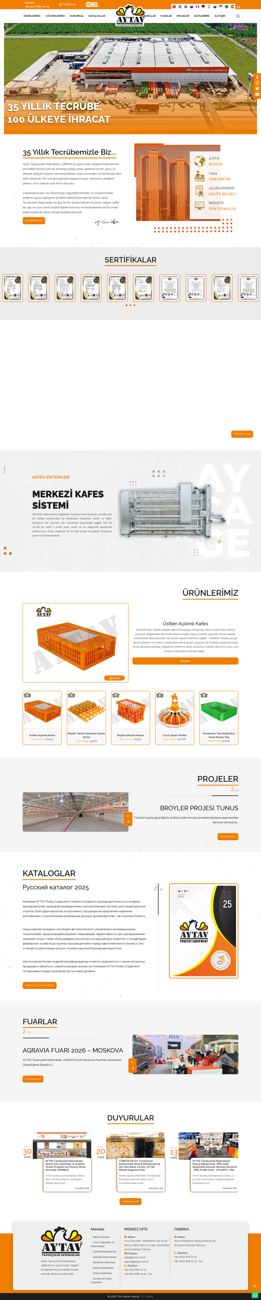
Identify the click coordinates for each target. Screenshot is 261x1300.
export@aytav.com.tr (136, 1261)
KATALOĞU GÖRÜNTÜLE (39, 954)
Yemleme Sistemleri (103, 1262)
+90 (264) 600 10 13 (185, 1261)
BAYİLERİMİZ (202, 15)
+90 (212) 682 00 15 (135, 1269)
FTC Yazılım (146, 1296)
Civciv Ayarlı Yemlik (174, 735)
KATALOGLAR (97, 15)
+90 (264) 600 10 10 (185, 1256)
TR (238, 7)
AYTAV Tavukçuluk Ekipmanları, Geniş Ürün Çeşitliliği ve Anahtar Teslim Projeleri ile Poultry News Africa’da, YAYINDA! (65, 1165)
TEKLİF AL (67, 4)
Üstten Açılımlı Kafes (42, 735)
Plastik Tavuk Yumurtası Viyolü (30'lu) (86, 735)
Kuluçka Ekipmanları (104, 1257)
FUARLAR (166, 15)
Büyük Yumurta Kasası (130, 735)
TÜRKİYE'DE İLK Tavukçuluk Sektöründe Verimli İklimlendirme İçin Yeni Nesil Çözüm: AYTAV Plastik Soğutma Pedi (139, 1165)
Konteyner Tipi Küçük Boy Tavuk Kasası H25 (219, 735)
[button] (127, 305)
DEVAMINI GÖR (34, 220)
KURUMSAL (77, 15)
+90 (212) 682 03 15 (135, 1273)
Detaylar (185, 660)
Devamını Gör (228, 836)
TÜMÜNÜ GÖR (242, 434)
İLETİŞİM (220, 15)
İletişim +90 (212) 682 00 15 (37, 4)
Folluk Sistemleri (101, 1273)
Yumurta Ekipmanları (104, 1251)
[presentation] (128, 816)
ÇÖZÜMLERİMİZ (55, 15)
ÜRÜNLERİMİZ (31, 15)
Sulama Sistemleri (102, 1267)
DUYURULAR (148, 15)
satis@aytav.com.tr (135, 1257)
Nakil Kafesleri (100, 1237)
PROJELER (183, 15)
